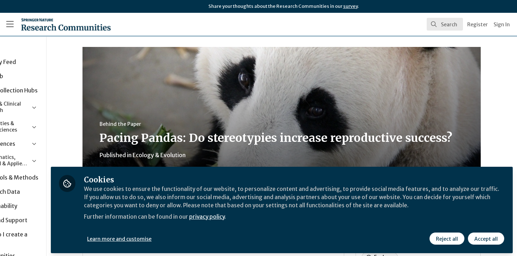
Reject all (447, 237)
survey (350, 6)
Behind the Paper (143, 124)
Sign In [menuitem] (502, 24)
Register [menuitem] (477, 24)
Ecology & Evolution (181, 155)
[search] (445, 24)
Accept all (485, 237)
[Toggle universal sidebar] (10, 24)
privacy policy (253, 223)
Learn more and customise (164, 237)
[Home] (57, 24)
